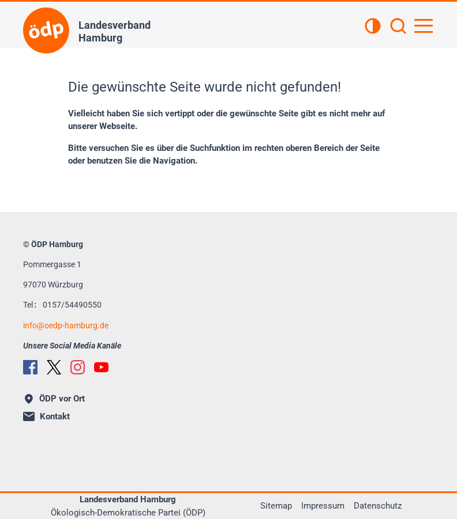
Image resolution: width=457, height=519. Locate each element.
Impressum (322, 506)
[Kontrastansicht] (372, 27)
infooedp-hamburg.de (65, 325)
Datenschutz (378, 506)
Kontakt (46, 416)
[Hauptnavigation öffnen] (423, 26)
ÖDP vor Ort (55, 398)
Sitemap (276, 506)
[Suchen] (398, 27)
